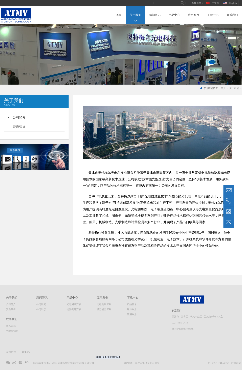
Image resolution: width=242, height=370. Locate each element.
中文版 (215, 3)
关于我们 (234, 88)
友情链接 (11, 351)
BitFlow (26, 351)
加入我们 (224, 363)
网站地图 (127, 363)
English (233, 3)
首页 (119, 15)
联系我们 (15, 150)
